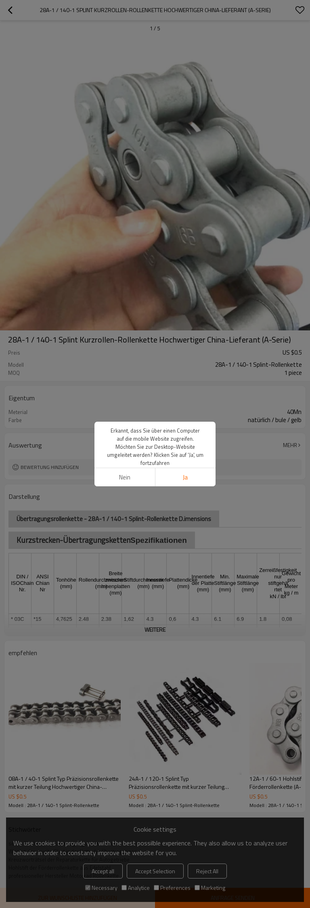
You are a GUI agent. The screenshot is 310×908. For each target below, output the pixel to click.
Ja (185, 477)
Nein (124, 477)
